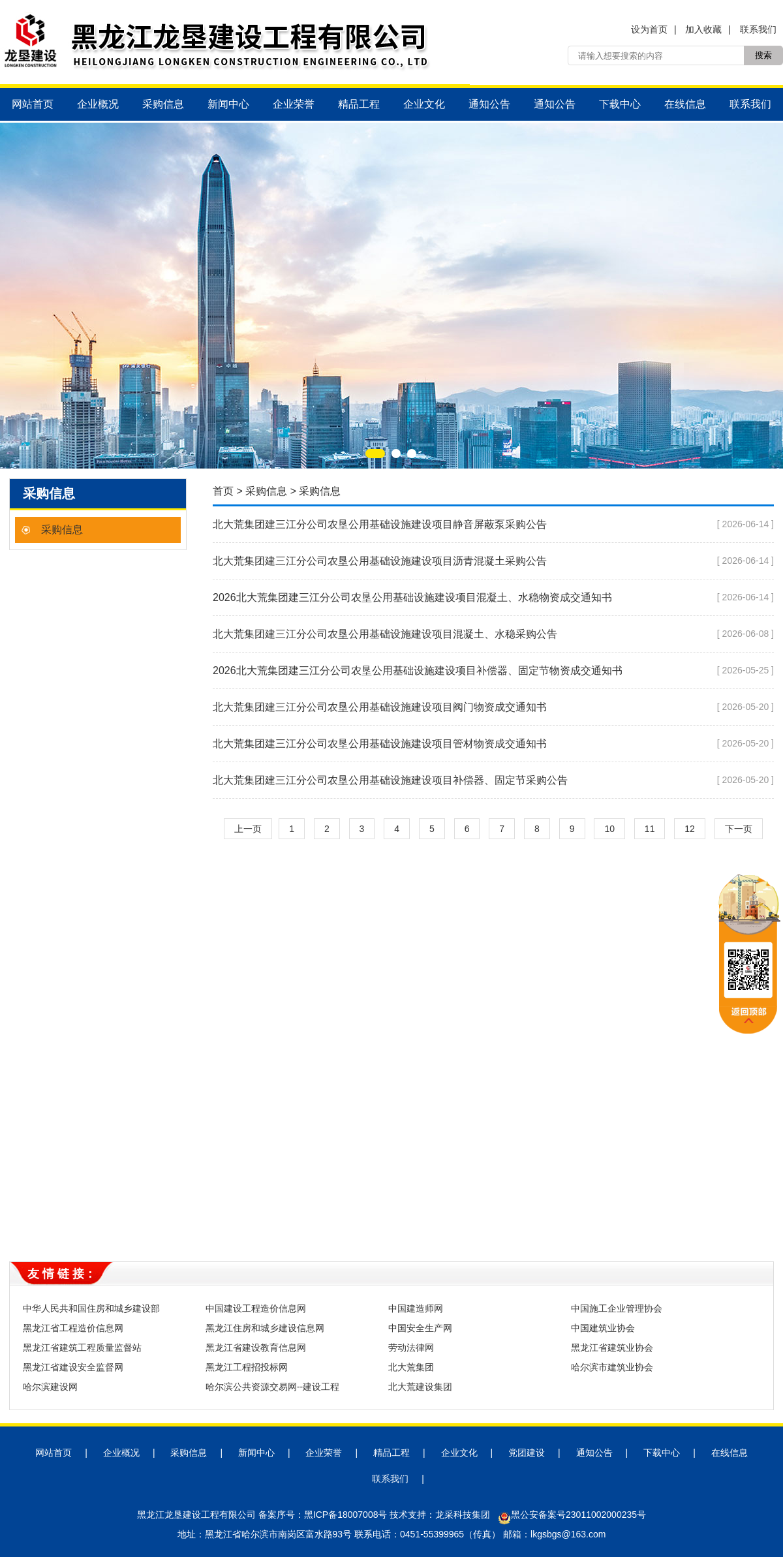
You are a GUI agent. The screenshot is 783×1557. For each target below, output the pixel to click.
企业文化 (424, 104)
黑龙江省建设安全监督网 (73, 1367)
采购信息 (163, 104)
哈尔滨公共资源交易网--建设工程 (272, 1386)
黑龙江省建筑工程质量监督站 (82, 1347)
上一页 (248, 829)
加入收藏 (703, 29)
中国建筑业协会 (603, 1328)
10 (609, 829)
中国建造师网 (415, 1308)
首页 (223, 491)
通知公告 (489, 104)
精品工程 (359, 104)
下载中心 (620, 104)
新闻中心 (228, 104)
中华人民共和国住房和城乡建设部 (91, 1308)
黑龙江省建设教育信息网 (256, 1347)
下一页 (738, 829)
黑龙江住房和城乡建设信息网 (265, 1328)
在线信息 (685, 104)
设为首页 (649, 29)
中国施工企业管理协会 (616, 1308)
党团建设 (526, 1452)
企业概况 (98, 104)
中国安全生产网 (420, 1328)
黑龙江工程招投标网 (247, 1367)
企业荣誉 (294, 104)
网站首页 (33, 104)
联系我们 (758, 29)
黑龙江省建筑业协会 (612, 1347)
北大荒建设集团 (420, 1386)
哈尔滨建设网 (50, 1386)
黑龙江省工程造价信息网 (73, 1328)
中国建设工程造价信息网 (256, 1308)
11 (650, 829)
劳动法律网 (411, 1347)
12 (689, 829)
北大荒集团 (411, 1367)
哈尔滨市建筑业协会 (612, 1367)
